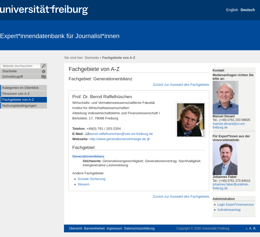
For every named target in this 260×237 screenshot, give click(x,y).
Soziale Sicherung (91, 179)
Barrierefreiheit (94, 228)
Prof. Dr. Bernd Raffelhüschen (102, 96)
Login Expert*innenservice (235, 204)
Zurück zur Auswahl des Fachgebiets (181, 85)
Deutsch (248, 10)
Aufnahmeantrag (229, 210)
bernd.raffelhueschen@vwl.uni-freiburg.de (121, 134)
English (232, 10)
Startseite (92, 58)
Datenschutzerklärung (139, 228)
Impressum (114, 228)
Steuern (83, 184)
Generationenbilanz (88, 156)
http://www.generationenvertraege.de (118, 139)
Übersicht (75, 228)
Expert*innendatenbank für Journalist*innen (60, 35)
